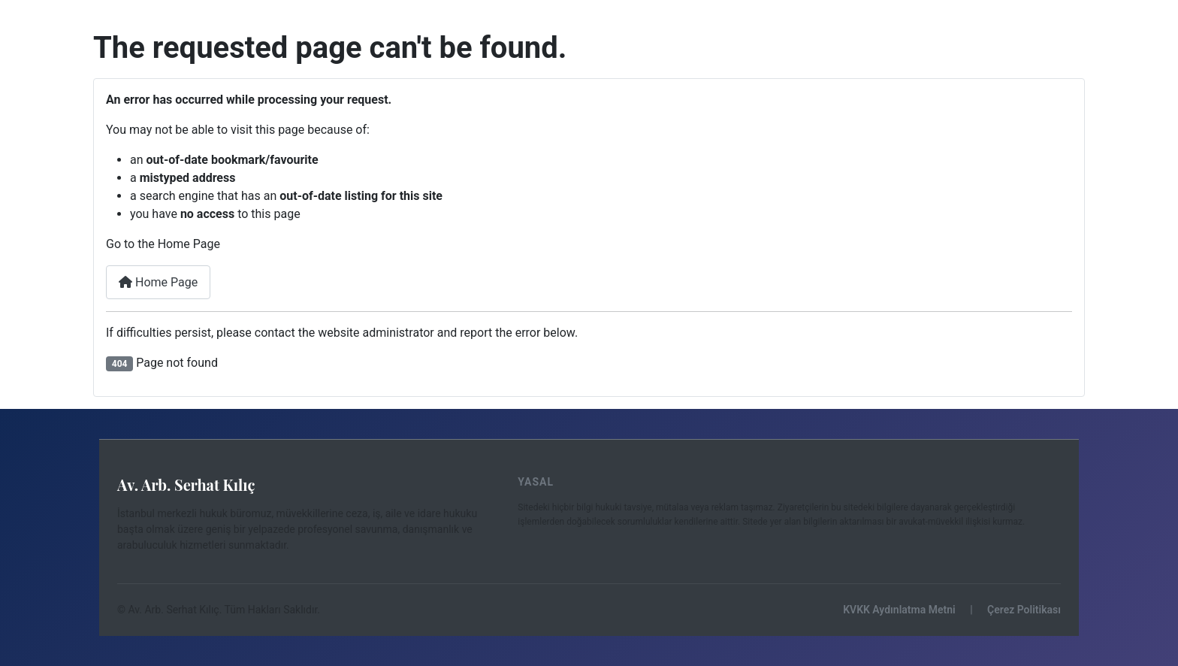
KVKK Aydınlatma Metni (899, 610)
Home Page (158, 282)
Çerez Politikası (1024, 610)
